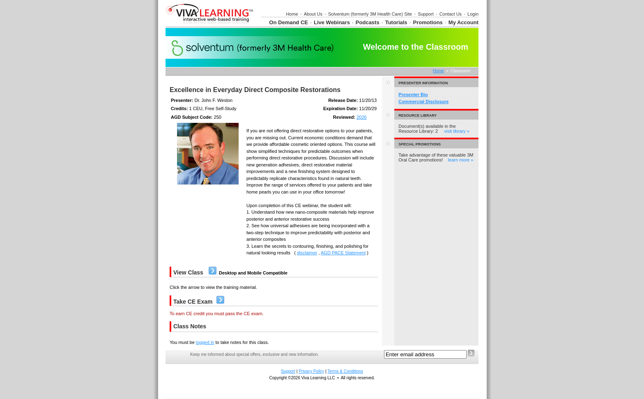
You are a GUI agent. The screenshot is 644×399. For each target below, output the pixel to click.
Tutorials (396, 22)
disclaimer (307, 252)
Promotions (428, 22)
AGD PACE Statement (343, 252)
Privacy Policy (311, 371)
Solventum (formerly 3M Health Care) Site (370, 14)
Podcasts (368, 22)
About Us (313, 14)
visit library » (456, 131)
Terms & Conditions (345, 371)
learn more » (461, 159)
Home (292, 14)
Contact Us (450, 14)
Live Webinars (332, 22)
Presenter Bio (413, 94)
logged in (205, 342)
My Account (463, 22)
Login (472, 14)
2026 (361, 117)
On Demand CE (288, 22)
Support (426, 14)
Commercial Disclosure (423, 101)
